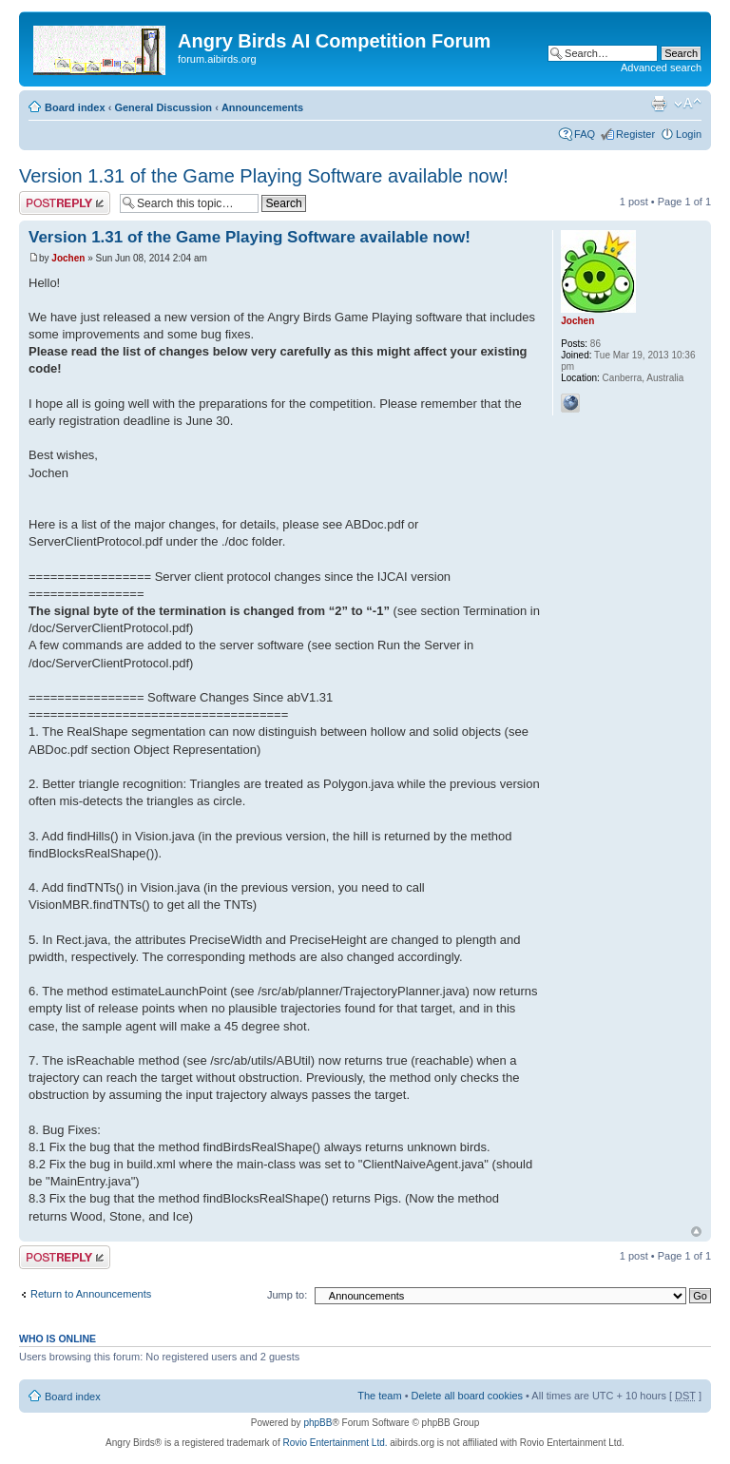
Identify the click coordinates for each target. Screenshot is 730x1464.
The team (379, 1395)
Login (688, 134)
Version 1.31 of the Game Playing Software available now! (264, 175)
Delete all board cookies (467, 1395)
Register (635, 134)
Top (696, 1231)
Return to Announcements (90, 1294)
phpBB (317, 1422)
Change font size (687, 103)
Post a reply (64, 203)
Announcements (262, 107)
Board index (75, 107)
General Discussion (163, 107)
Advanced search (661, 67)
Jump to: (287, 1294)
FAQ (584, 134)
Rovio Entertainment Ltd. (334, 1442)
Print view (658, 103)
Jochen (68, 258)
